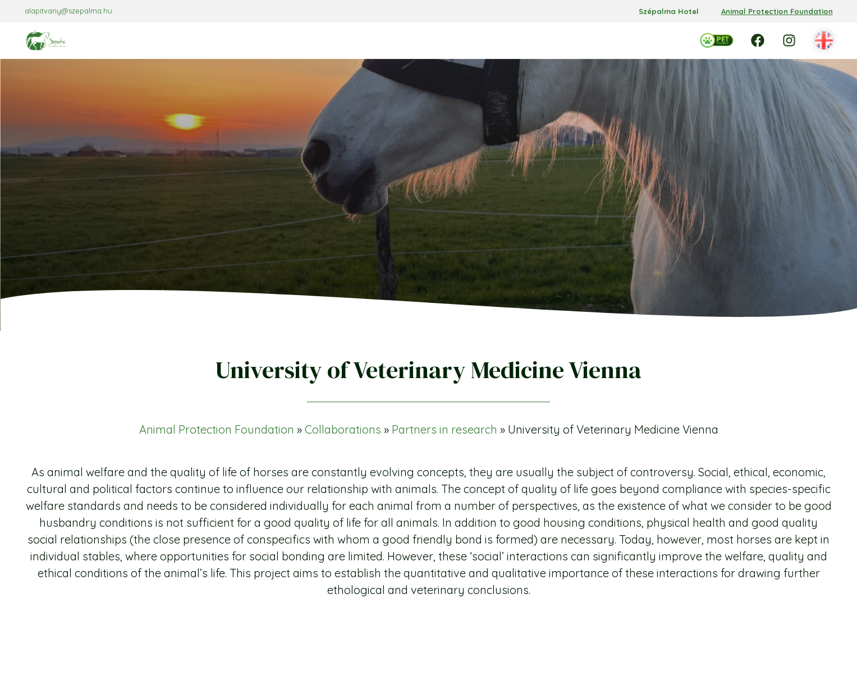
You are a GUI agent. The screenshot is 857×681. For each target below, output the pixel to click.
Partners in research (444, 429)
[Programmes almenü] (389, 40)
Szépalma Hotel (669, 11)
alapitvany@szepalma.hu (68, 10)
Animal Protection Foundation (777, 11)
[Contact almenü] (593, 40)
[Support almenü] (536, 40)
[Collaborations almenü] (478, 40)
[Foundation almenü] (311, 40)
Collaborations (343, 429)
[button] (824, 41)
